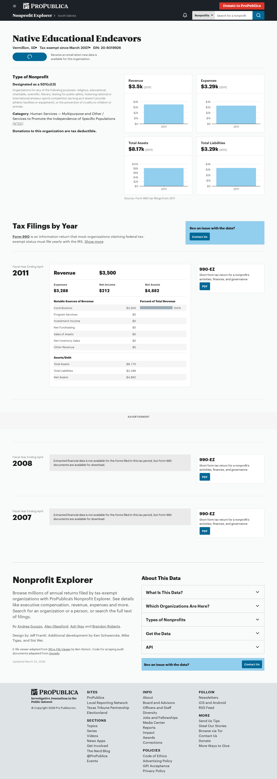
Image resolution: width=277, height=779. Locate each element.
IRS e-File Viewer (59, 649)
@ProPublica (97, 755)
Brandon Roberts (106, 626)
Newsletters (208, 697)
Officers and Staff (157, 707)
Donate (205, 740)
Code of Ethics (155, 755)
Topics (92, 725)
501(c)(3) (48, 84)
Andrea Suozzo (30, 626)
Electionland (97, 712)
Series (92, 730)
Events (92, 760)
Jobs (146, 717)
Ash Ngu (77, 626)
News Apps (96, 740)
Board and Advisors (159, 702)
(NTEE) (18, 123)
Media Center (154, 722)
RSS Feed (206, 707)
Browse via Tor (211, 730)
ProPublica (95, 697)
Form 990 (21, 236)
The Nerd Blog (98, 750)
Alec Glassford (56, 626)
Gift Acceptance (156, 765)
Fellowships (168, 717)
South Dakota (67, 15)
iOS (202, 702)
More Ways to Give (214, 745)
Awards (149, 737)
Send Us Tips (209, 720)
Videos (92, 735)
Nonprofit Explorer (32, 15)
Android (219, 702)
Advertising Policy (157, 760)
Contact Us (199, 236)
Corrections (152, 742)
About (148, 697)
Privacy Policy (154, 770)
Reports (149, 727)
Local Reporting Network (107, 702)
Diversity (150, 712)
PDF (205, 286)
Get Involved (97, 745)
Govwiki (54, 653)
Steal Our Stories (212, 725)
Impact (149, 732)
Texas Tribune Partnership (108, 707)
